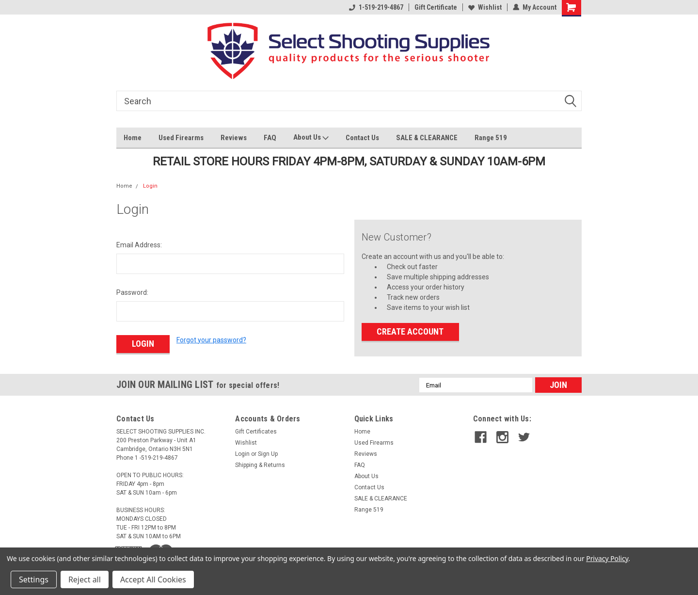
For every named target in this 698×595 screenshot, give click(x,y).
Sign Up (268, 453)
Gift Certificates (256, 431)
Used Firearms (181, 137)
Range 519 (491, 137)
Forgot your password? (211, 340)
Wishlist (485, 7)
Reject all (84, 579)
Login (150, 186)
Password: (132, 292)
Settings (33, 579)
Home (133, 137)
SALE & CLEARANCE (427, 137)
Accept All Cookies (153, 579)
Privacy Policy (607, 558)
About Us (311, 138)
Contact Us (362, 137)
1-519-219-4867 (376, 7)
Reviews (234, 137)
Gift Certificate (435, 7)
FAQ (270, 137)
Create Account (410, 331)
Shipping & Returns (260, 465)
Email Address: (139, 245)
